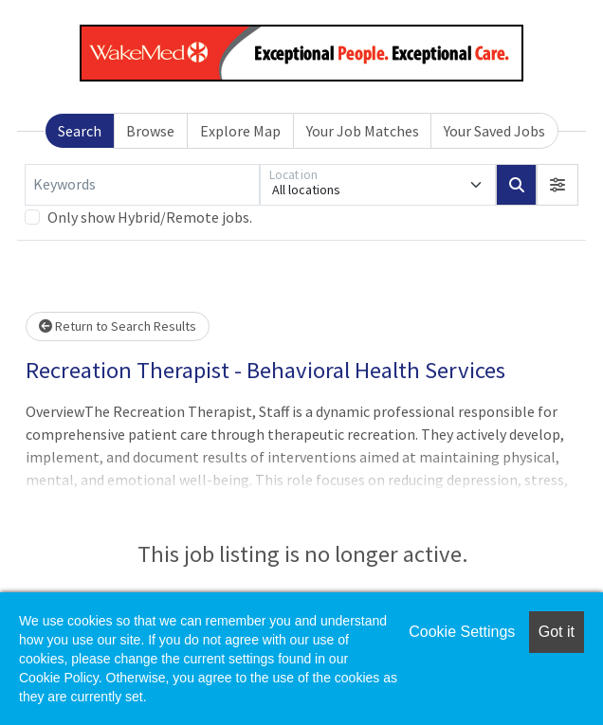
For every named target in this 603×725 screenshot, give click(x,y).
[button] (557, 185)
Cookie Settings (462, 632)
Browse (150, 130)
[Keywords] (142, 185)
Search (79, 130)
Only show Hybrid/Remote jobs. (149, 217)
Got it (557, 632)
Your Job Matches (362, 130)
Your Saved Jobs (494, 130)
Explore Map (240, 130)
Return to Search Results (117, 326)
